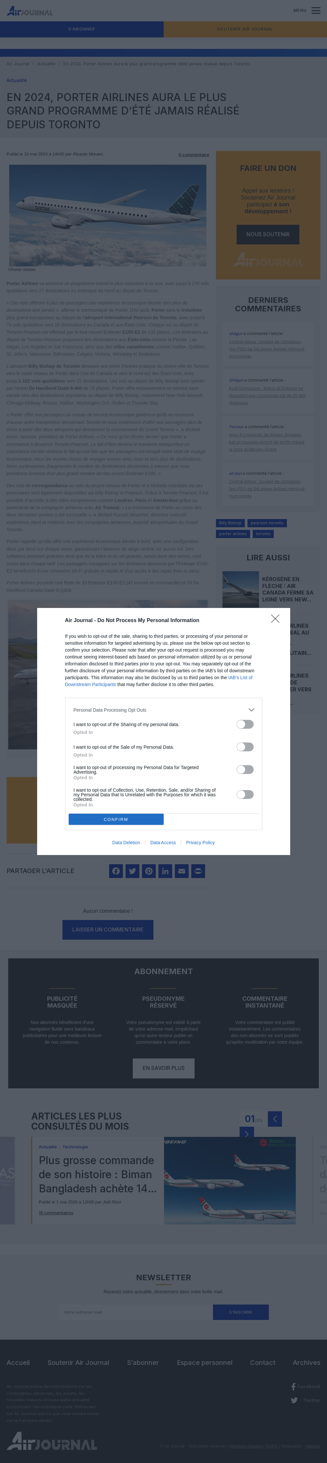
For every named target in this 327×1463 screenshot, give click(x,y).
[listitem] (164, 709)
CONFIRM (116, 819)
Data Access (163, 842)
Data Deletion (126, 842)
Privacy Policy (200, 842)
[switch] (245, 724)
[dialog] (163, 731)
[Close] (277, 621)
